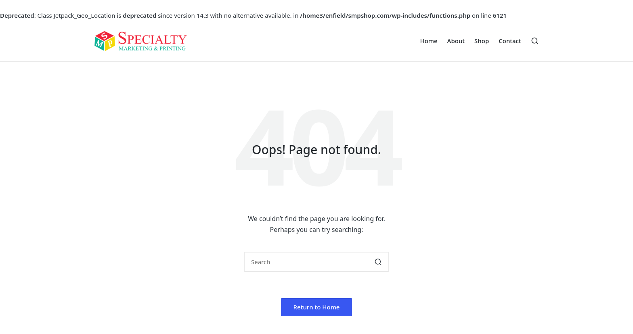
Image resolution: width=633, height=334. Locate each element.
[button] (378, 262)
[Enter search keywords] (316, 262)
